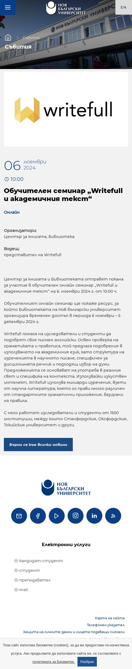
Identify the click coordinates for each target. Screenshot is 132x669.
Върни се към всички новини (38, 444)
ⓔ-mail (21, 589)
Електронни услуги (66, 544)
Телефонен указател (106, 625)
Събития (31, 37)
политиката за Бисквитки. (53, 662)
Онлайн (12, 212)
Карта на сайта (110, 618)
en (124, 7)
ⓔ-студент (27, 570)
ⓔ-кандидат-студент (38, 560)
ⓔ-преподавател (32, 580)
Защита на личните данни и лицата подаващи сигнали (74, 632)
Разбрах (87, 662)
